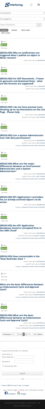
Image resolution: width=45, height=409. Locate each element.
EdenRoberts (41, 60)
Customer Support (39, 235)
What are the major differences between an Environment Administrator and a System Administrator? (20, 167)
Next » (40, 334)
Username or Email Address (7, 355)
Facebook (11, 394)
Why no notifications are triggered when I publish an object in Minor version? (20, 55)
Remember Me (9, 366)
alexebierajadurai (39, 294)
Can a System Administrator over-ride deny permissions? (21, 136)
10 (35, 334)
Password (6, 361)
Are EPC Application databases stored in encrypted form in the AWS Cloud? (21, 228)
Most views (5, 33)
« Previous (6, 334)
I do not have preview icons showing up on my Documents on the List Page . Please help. (22, 109)
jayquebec (42, 86)
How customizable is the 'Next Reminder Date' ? (20, 257)
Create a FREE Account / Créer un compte (15, 385)
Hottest (14, 30)
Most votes (25, 30)
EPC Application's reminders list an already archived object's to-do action (21, 199)
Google (23, 394)
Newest (4, 30)
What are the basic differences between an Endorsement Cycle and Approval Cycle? (21, 287)
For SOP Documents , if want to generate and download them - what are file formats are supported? (22, 81)
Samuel (42, 89)
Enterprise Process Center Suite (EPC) (33, 145)
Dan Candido (41, 117)
